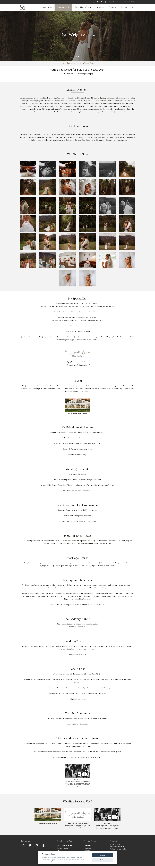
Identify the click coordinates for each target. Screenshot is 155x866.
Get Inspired (47, 7)
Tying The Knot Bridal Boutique (78, 362)
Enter (58, 850)
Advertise (87, 850)
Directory (124, 7)
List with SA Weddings (127, 1)
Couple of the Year (63, 7)
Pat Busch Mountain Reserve (77, 413)
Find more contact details (118, 849)
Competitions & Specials (83, 7)
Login (117, 1)
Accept (102, 855)
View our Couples (62, 848)
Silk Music (77, 779)
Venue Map (87, 848)
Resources (100, 7)
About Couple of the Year (64, 845)
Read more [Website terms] (72, 861)
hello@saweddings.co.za (117, 846)
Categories (87, 845)
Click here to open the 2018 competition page (77, 74)
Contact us (113, 7)
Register (111, 1)
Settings (102, 860)
